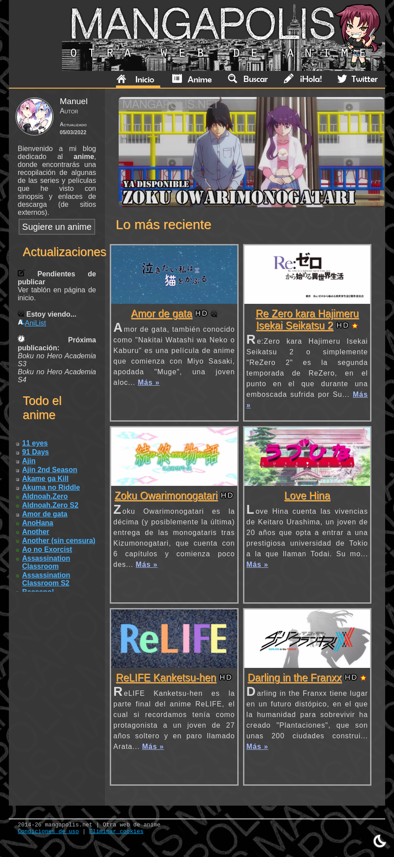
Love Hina (307, 495)
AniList (32, 323)
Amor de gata (161, 313)
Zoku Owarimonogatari (166, 495)
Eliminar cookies (116, 831)
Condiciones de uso (48, 831)
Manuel (74, 101)
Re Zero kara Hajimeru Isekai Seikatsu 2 (307, 319)
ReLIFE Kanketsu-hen (166, 677)
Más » (148, 382)
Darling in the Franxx (294, 677)
